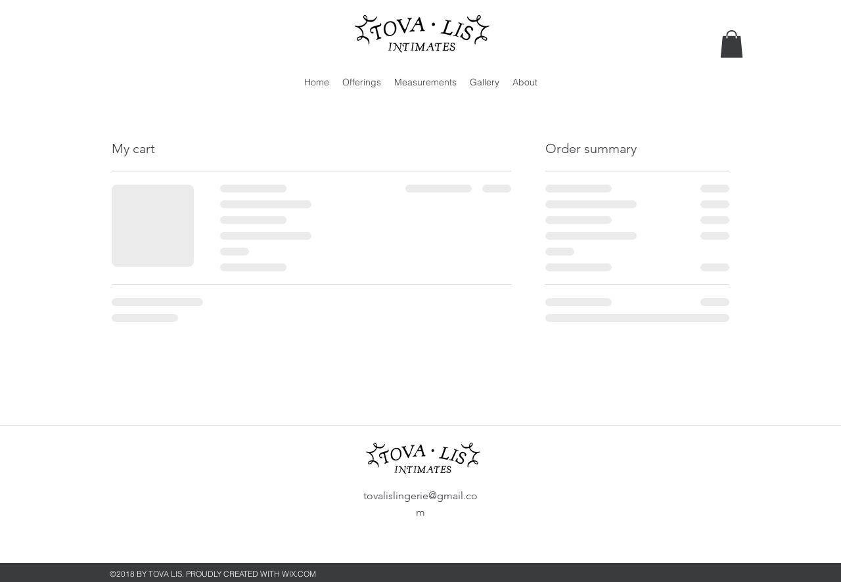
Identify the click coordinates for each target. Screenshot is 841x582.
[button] (731, 44)
